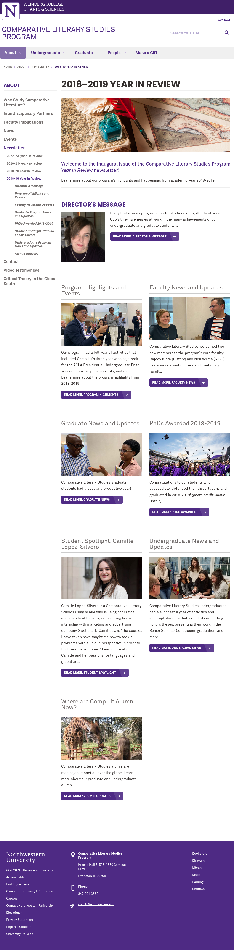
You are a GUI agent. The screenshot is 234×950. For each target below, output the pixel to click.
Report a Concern (18, 927)
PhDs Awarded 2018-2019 (34, 223)
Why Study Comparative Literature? (27, 102)
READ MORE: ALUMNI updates (87, 796)
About (13, 53)
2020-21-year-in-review (25, 163)
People (117, 53)
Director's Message (29, 186)
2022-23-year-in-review (25, 156)
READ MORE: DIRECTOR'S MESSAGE (140, 236)
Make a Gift (146, 53)
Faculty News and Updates (34, 205)
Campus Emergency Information (29, 891)
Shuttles (198, 889)
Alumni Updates (26, 253)
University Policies (19, 934)
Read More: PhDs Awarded (174, 512)
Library (197, 867)
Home (8, 67)
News (9, 131)
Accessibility (15, 877)
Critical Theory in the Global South (30, 281)
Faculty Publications (23, 122)
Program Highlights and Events (32, 195)
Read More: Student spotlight (90, 672)
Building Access (17, 884)
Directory (198, 860)
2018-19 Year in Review (24, 178)
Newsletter (40, 67)
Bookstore (199, 853)
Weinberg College (128, 7)
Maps (196, 874)
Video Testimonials (21, 270)
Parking (198, 882)
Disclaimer (14, 912)
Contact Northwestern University (30, 905)
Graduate (86, 53)
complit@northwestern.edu (96, 904)
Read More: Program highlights (91, 394)
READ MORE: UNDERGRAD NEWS (176, 648)
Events (10, 139)
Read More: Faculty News (173, 382)
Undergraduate (48, 53)
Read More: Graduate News (87, 499)
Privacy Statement (19, 919)
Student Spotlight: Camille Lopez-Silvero (34, 233)
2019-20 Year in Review (24, 171)
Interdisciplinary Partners (28, 114)
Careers (12, 898)
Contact (224, 20)
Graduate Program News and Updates (33, 214)
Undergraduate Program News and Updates (33, 244)
